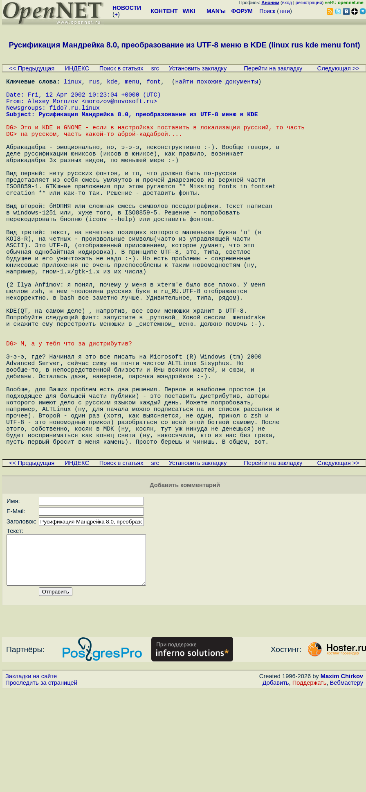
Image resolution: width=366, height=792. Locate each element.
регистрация (309, 2)
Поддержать (309, 784)
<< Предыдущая (31, 68)
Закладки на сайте (31, 777)
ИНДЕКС (77, 68)
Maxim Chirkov (342, 777)
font (153, 83)
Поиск (267, 11)
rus (94, 83)
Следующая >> (338, 68)
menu (132, 83)
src (155, 68)
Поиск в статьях (121, 68)
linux (73, 83)
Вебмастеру (346, 784)
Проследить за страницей (41, 784)
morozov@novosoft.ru (119, 107)
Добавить (276, 784)
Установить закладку (198, 68)
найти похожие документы (216, 83)
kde (112, 83)
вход (287, 2)
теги (284, 11)
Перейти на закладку (273, 68)
